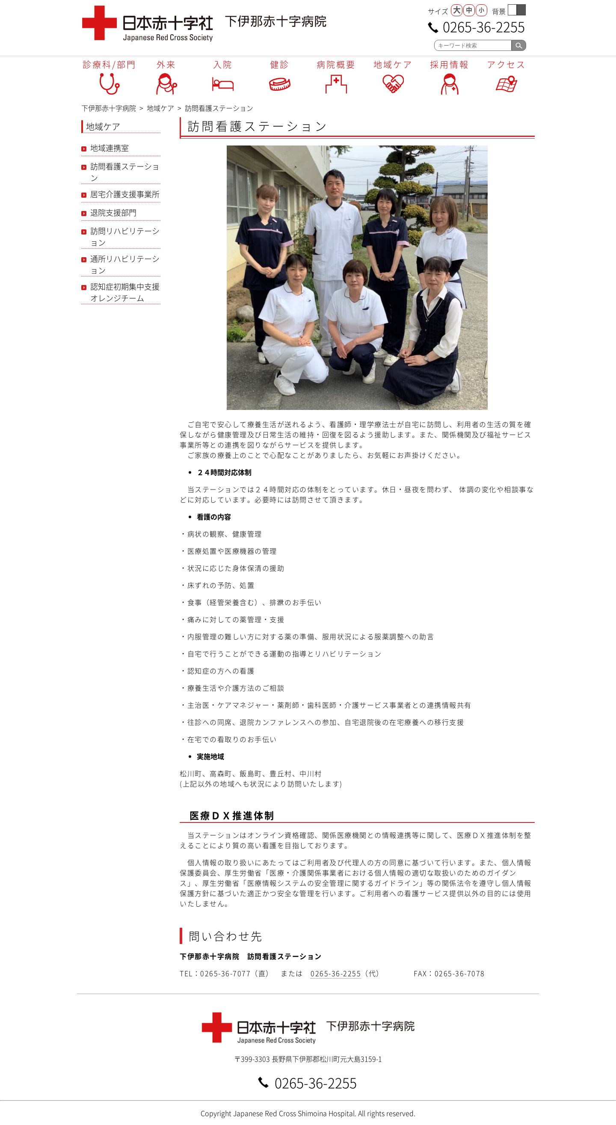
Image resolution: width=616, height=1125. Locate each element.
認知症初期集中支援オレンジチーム (125, 292)
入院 (223, 64)
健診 (280, 64)
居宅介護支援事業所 (125, 194)
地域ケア (393, 64)
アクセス (506, 64)
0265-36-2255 (484, 26)
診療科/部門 (109, 64)
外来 (166, 64)
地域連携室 (109, 148)
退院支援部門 (113, 212)
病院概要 (336, 64)
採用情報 (449, 64)
